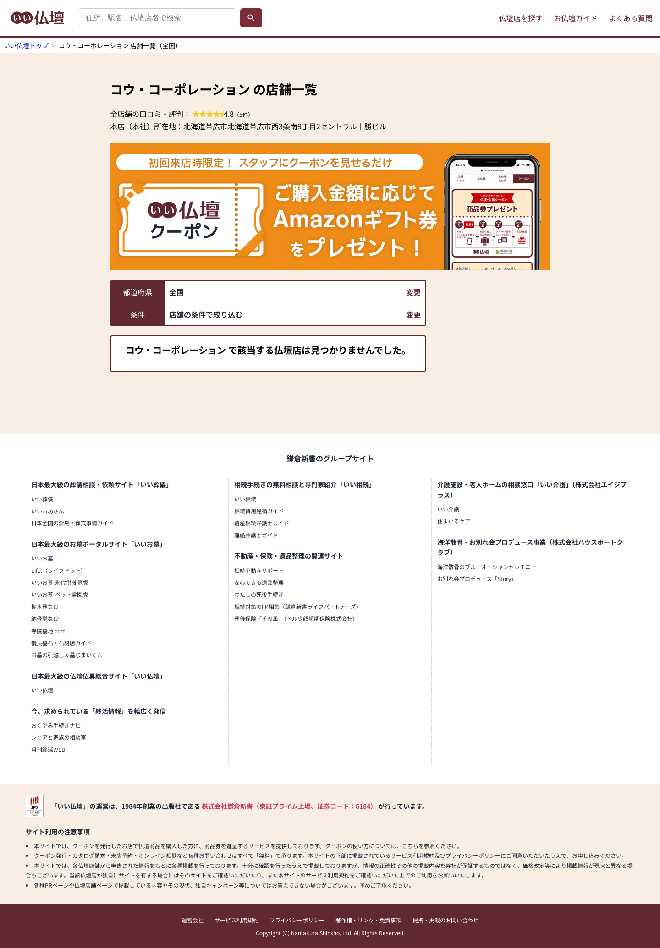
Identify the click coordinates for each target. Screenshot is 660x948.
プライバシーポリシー (297, 920)
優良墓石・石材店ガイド (61, 643)
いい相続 (245, 499)
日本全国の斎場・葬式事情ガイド (72, 522)
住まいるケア (453, 521)
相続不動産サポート (259, 570)
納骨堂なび (45, 618)
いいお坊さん (47, 511)
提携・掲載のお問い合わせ (445, 920)
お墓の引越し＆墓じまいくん (67, 654)
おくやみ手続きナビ (56, 725)
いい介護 (448, 509)
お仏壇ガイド (576, 17)
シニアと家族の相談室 (58, 737)
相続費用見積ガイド (259, 511)
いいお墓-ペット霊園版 (59, 594)
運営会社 (193, 920)
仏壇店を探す (521, 17)
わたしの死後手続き (259, 594)
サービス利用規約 (236, 920)
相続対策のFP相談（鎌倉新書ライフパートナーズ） (298, 606)
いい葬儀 (42, 499)
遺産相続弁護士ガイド (261, 522)
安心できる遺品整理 (259, 582)
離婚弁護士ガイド (256, 535)
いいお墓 (42, 558)
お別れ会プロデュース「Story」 (477, 578)
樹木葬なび (45, 606)
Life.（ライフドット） (58, 570)
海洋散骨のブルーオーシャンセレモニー (486, 566)
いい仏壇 (42, 690)
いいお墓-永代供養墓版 (59, 582)
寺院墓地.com (48, 631)
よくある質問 (631, 17)
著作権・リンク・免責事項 (369, 920)
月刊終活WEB (48, 749)
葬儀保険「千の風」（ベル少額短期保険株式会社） (296, 618)
